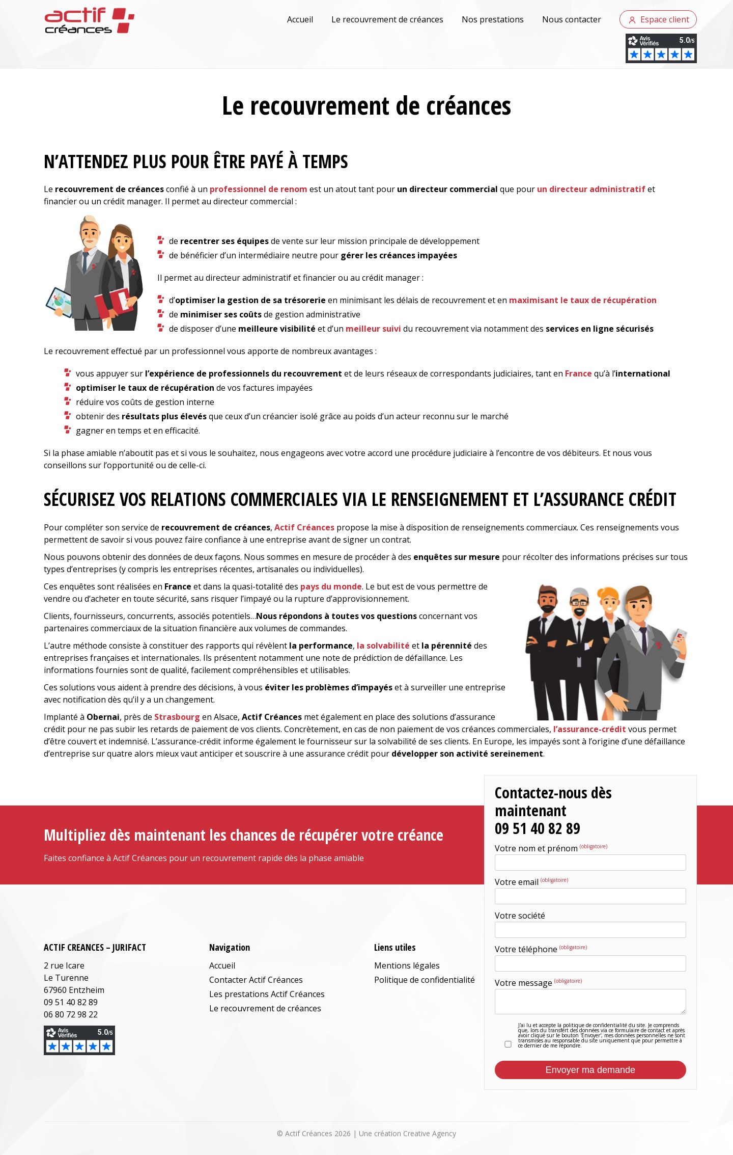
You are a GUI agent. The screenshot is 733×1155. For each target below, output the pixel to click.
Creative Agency (429, 1133)
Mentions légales (407, 965)
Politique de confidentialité (424, 979)
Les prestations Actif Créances (267, 994)
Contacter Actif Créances (256, 979)
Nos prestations (493, 19)
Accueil (300, 19)
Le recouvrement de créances (387, 19)
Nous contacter (571, 19)
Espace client (664, 19)
